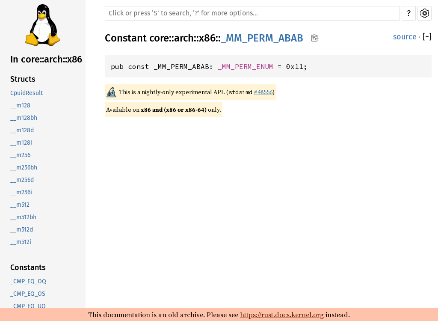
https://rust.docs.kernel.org (282, 314)
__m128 (20, 105)
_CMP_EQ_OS (27, 293)
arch (184, 38)
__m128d (22, 130)
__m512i (20, 242)
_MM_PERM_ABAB (262, 38)
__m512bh (23, 217)
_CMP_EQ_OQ (28, 281)
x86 (207, 38)
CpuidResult (26, 93)
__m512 (20, 204)
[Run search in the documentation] (252, 13)
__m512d (21, 229)
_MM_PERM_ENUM (245, 66)
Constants (28, 267)
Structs (23, 79)
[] (427, 37)
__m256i (21, 192)
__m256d (22, 180)
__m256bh (23, 167)
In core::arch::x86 (46, 59)
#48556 (263, 92)
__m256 (20, 155)
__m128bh (23, 118)
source (405, 37)
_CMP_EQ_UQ (28, 306)
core (159, 38)
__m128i (21, 142)
